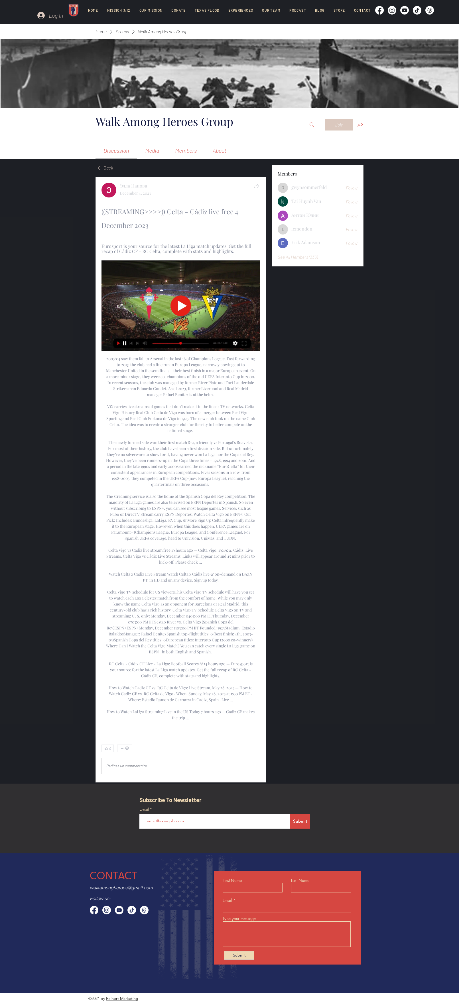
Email (144, 809)
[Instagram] (392, 10)
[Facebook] (379, 10)
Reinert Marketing (122, 998)
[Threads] (429, 10)
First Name (232, 880)
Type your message (239, 919)
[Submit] (300, 821)
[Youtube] (404, 10)
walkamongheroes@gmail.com (121, 887)
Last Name (300, 880)
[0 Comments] (245, 748)
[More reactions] (124, 748)
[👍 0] (107, 748)
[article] (181, 479)
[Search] (311, 125)
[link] (116, 150)
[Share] (256, 186)
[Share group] (360, 124)
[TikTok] (417, 10)
